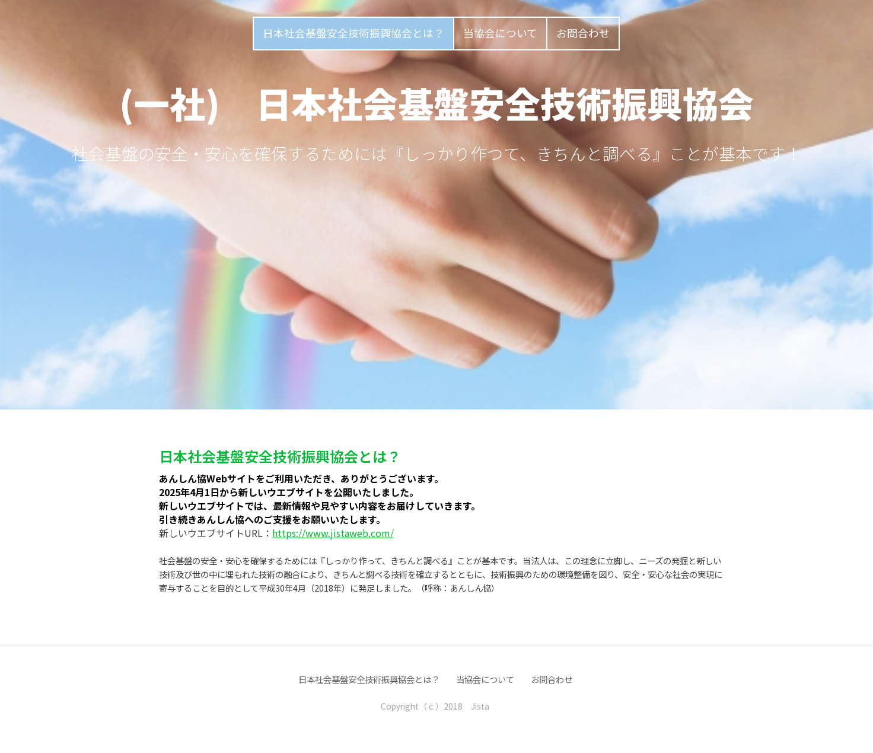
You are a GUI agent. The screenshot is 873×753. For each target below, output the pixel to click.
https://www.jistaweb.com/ (333, 533)
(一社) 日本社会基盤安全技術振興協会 (436, 102)
